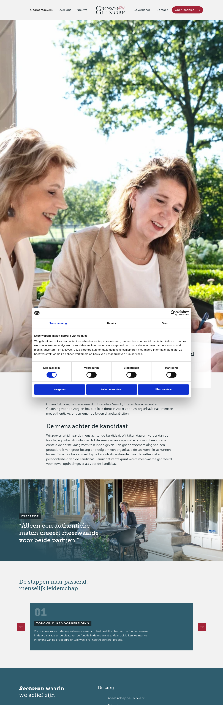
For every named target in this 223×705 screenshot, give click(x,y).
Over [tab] (165, 323)
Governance (142, 10)
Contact (162, 10)
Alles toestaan (163, 389)
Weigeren (60, 389)
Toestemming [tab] (58, 323)
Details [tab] (111, 323)
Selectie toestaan (112, 389)
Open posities (187, 10)
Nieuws (82, 10)
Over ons (64, 10)
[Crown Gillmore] (110, 10)
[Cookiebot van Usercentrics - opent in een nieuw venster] (173, 313)
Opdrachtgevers (41, 10)
